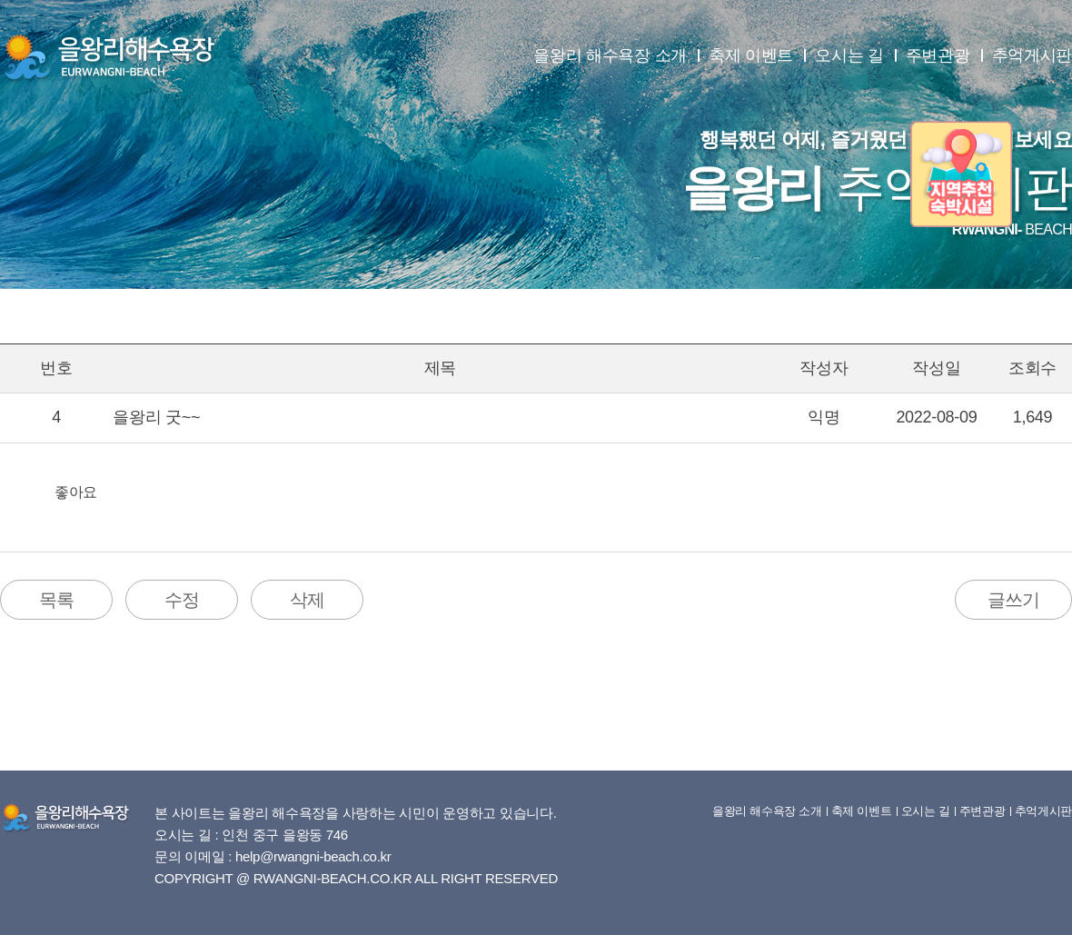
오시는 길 (849, 55)
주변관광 (938, 55)
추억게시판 (1032, 55)
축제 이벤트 (751, 55)
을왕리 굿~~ (156, 417)
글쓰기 (1013, 600)
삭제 (307, 600)
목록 (56, 600)
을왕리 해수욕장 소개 (610, 55)
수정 (181, 600)
